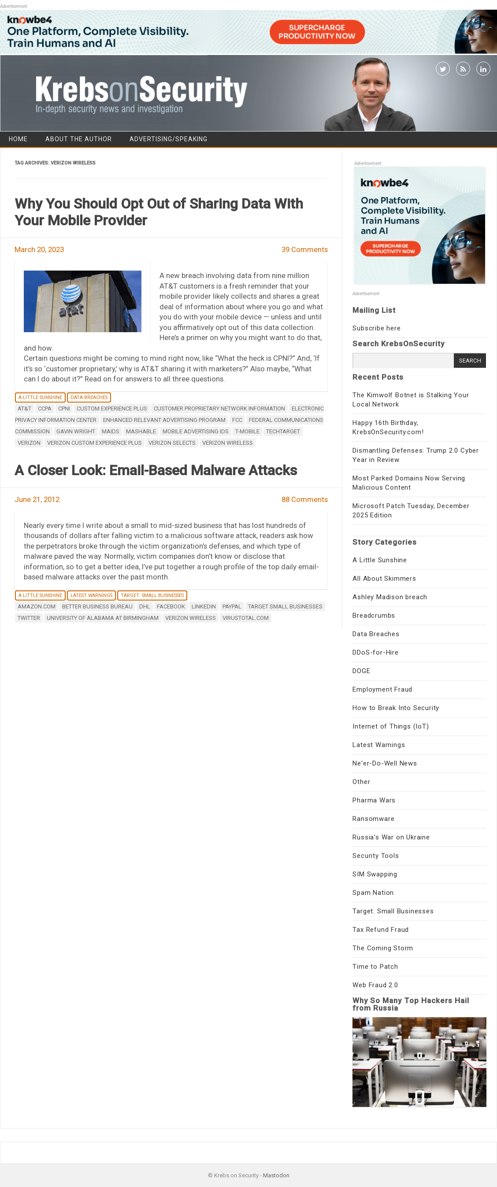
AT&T (24, 408)
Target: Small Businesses (152, 595)
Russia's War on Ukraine (391, 837)
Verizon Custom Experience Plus (94, 443)
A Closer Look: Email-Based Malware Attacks (156, 470)
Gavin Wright (75, 431)
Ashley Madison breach (389, 597)
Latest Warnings (91, 595)
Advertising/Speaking (169, 139)
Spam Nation (373, 893)
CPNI (64, 408)
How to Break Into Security (395, 708)
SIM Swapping (374, 874)
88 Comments (305, 499)
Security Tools (375, 856)
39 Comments (305, 249)
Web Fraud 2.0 (375, 985)
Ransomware (373, 819)
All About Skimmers (384, 579)
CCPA (45, 408)
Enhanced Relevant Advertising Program (164, 420)
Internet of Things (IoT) (390, 726)
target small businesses (285, 606)
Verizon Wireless (227, 443)
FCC (237, 420)
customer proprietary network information (219, 408)
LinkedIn (204, 606)
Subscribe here (376, 328)
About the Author (78, 139)
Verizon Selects (172, 443)
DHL (144, 606)
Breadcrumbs (373, 615)
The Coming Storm (382, 948)
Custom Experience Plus (112, 408)
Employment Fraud (382, 689)
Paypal (232, 606)
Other (361, 782)
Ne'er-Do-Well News (384, 763)
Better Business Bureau (97, 606)
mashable (141, 431)
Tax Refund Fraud (380, 930)
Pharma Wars (374, 800)
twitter (29, 618)
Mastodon (276, 1175)
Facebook (171, 606)
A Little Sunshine (40, 397)
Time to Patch (375, 967)
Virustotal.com (246, 618)
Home (18, 139)
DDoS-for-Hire (375, 652)
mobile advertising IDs (196, 431)
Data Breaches (89, 397)
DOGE (361, 671)
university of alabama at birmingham (103, 618)
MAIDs (110, 431)
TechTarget (283, 431)
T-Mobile (247, 431)
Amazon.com (37, 606)
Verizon (29, 443)
